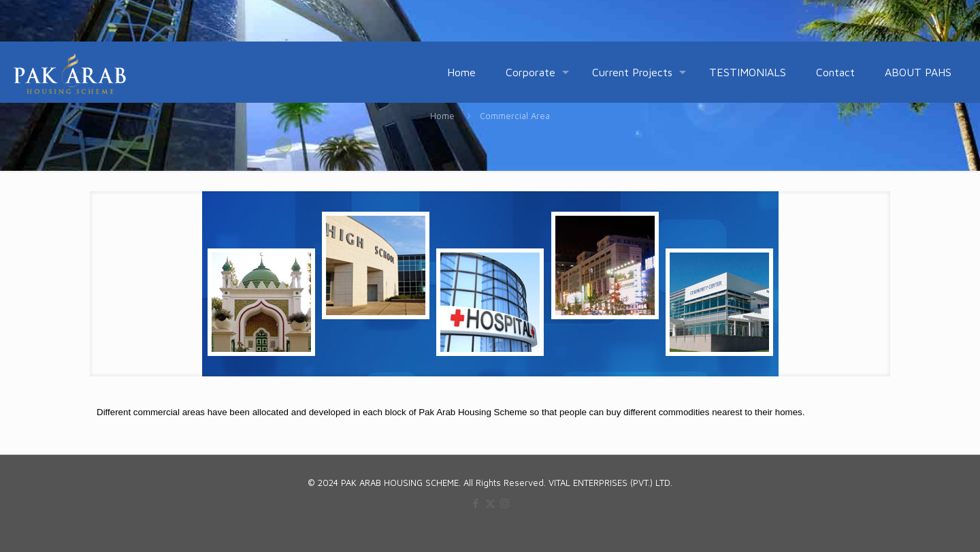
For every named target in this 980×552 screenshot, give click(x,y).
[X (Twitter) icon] (490, 503)
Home (442, 115)
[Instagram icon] (505, 503)
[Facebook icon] (476, 503)
